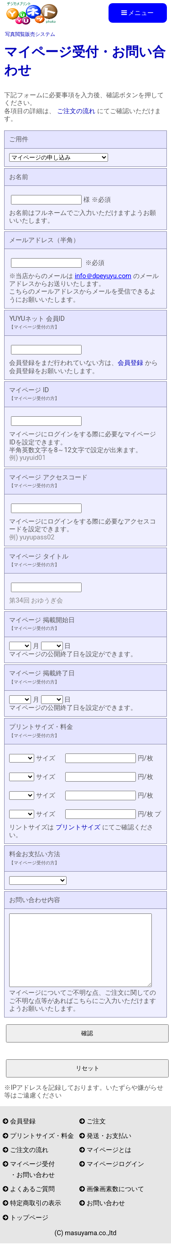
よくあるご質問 (32, 1203)
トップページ (29, 1231)
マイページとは (109, 1163)
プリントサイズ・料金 (42, 1149)
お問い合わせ (106, 1217)
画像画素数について (115, 1203)
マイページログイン (115, 1178)
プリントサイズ (78, 827)
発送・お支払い (109, 1149)
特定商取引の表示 (35, 1217)
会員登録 (130, 363)
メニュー (137, 13)
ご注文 (96, 1135)
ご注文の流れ (76, 111)
